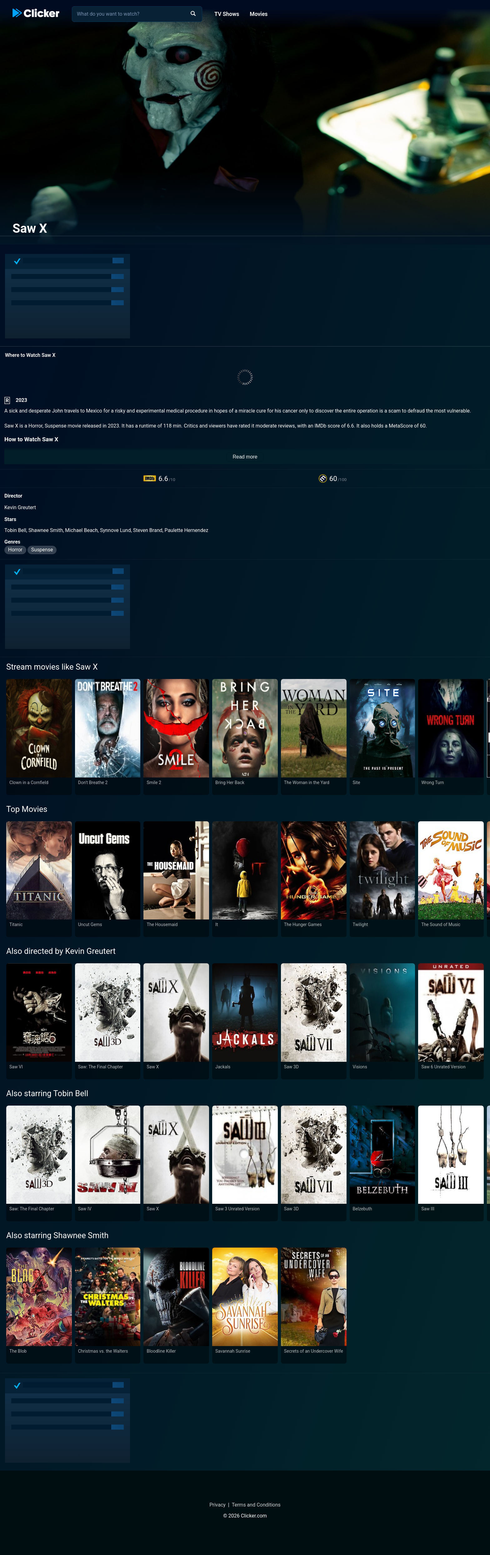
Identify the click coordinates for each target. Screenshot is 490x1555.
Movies (259, 14)
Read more (244, 456)
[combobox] (137, 14)
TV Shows (226, 14)
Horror (15, 550)
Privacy (217, 1505)
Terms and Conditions (256, 1505)
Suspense (42, 550)
